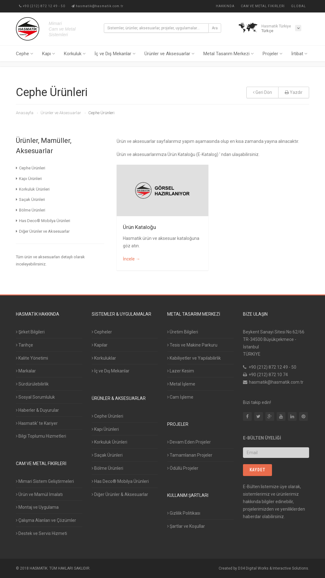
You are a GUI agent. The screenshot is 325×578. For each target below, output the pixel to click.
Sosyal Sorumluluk (35, 397)
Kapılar (100, 344)
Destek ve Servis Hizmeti (41, 533)
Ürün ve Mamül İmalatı (39, 494)
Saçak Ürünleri (107, 455)
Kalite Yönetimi (32, 358)
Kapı (48, 53)
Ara (215, 28)
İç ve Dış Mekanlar (115, 53)
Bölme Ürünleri (107, 468)
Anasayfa (24, 112)
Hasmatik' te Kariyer (37, 423)
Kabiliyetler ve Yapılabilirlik (194, 358)
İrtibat (299, 53)
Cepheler (102, 331)
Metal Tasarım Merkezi (228, 53)
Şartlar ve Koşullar (186, 526)
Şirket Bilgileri (30, 331)
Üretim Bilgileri (182, 331)
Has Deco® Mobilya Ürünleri (120, 481)
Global (298, 6)
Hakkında (225, 6)
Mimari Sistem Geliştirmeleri (45, 481)
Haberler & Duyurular (37, 410)
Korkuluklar (104, 358)
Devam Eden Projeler (189, 442)
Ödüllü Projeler (182, 468)
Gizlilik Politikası (183, 513)
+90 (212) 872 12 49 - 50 (42, 6)
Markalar (26, 370)
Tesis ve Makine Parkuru (192, 344)
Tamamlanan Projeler (189, 455)
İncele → (131, 258)
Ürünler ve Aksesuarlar (169, 53)
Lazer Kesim (180, 370)
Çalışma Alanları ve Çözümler (46, 520)
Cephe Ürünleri (107, 416)
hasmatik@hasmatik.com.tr (97, 6)
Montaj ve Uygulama (37, 507)
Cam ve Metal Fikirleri (263, 6)
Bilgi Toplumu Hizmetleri (41, 436)
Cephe (24, 53)
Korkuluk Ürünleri (109, 442)
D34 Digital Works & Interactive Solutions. (273, 568)
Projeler (273, 53)
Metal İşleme (181, 383)
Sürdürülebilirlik (32, 383)
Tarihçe (24, 344)
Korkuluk (75, 53)
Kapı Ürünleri (105, 429)
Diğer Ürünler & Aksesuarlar (120, 494)
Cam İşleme (180, 397)
